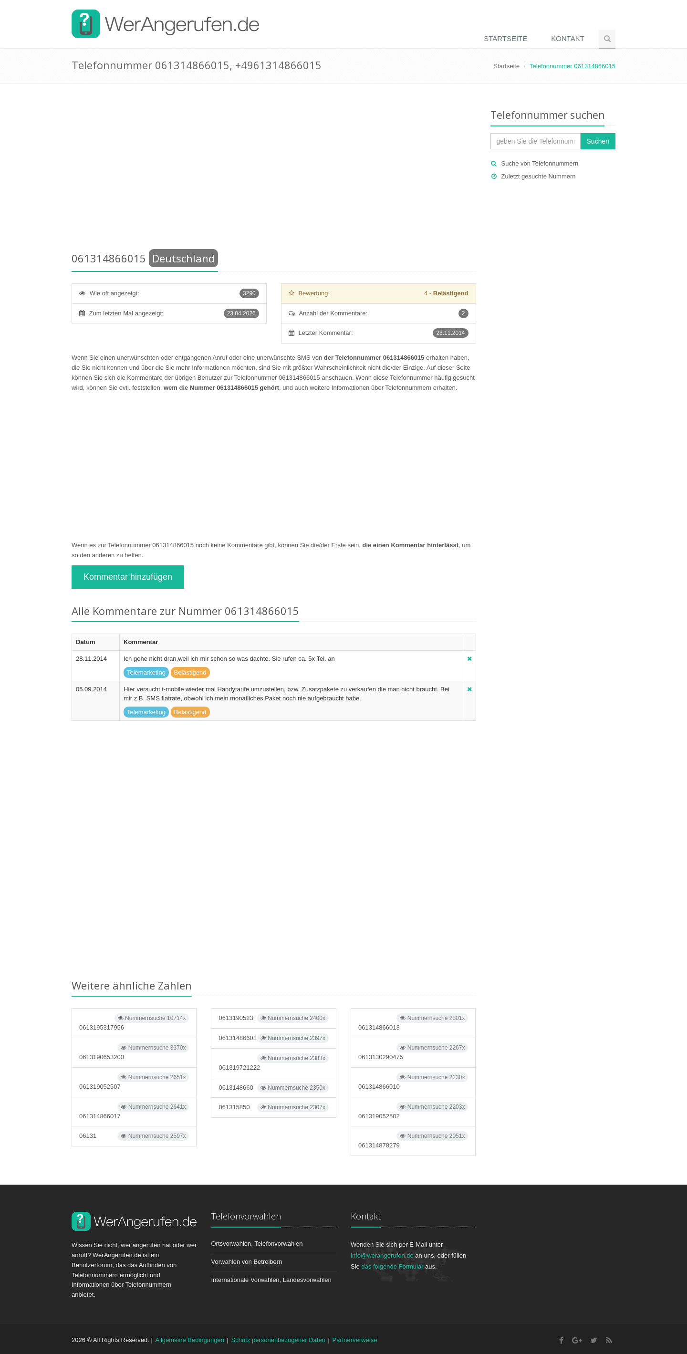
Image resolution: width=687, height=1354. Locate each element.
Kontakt (567, 38)
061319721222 (273, 1062)
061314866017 (134, 1111)
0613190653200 (134, 1052)
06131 (134, 1136)
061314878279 (413, 1140)
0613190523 (273, 1018)
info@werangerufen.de (382, 1255)
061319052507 (134, 1081)
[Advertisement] (274, 169)
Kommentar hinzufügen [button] (127, 577)
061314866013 (413, 1022)
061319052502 (413, 1111)
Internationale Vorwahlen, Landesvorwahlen (271, 1279)
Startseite (505, 38)
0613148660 (273, 1088)
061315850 (273, 1107)
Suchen (598, 141)
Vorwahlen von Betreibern (246, 1261)
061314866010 (413, 1081)
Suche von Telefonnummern (540, 163)
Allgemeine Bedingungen (189, 1340)
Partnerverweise (354, 1340)
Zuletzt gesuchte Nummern (538, 176)
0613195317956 (134, 1022)
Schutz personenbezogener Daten (278, 1340)
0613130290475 (413, 1052)
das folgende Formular (392, 1266)
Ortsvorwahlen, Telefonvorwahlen (257, 1243)
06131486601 (273, 1038)
